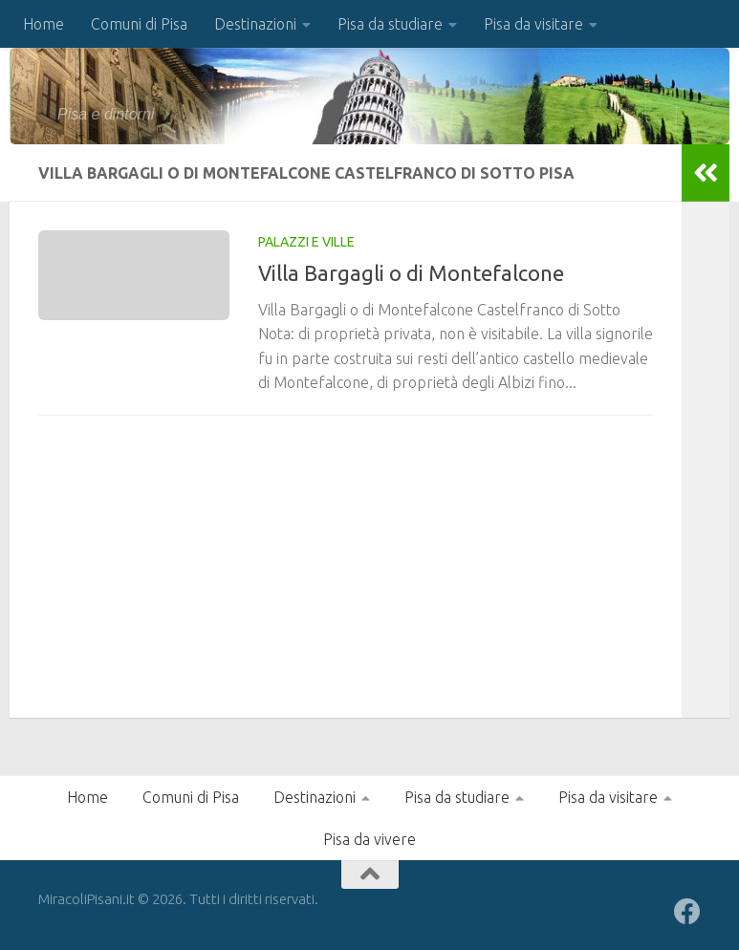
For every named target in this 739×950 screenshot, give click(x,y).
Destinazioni (255, 23)
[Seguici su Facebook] (687, 911)
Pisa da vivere (369, 839)
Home (43, 23)
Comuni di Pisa (139, 23)
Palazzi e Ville (306, 241)
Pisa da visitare (533, 23)
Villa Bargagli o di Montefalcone (411, 273)
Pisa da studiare (390, 23)
